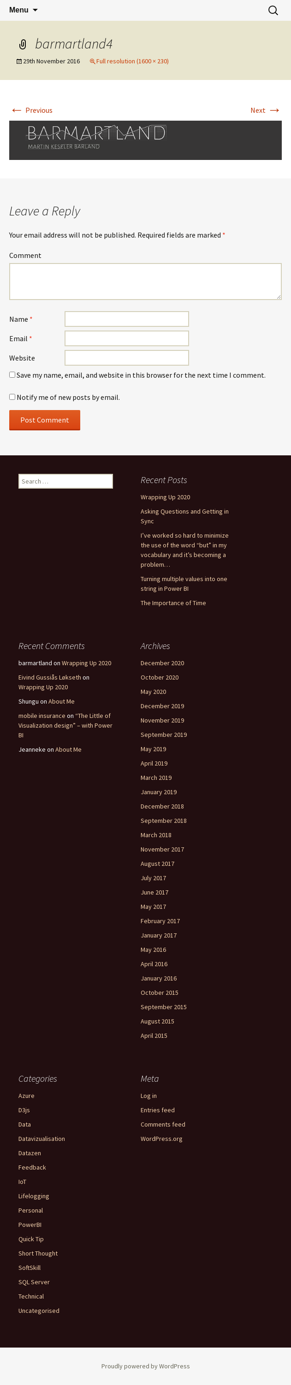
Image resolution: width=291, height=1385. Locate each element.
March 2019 (156, 777)
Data (24, 1124)
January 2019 (159, 792)
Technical (31, 1296)
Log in (149, 1095)
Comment (25, 255)
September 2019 (164, 734)
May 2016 (153, 949)
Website (22, 357)
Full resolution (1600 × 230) (132, 61)
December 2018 (162, 806)
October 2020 (159, 677)
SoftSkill (29, 1267)
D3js (24, 1110)
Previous (31, 110)
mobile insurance (41, 715)
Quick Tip (31, 1239)
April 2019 (154, 763)
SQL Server (34, 1282)
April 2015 (154, 1035)
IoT (22, 1181)
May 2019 (153, 749)
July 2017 (153, 878)
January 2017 (159, 935)
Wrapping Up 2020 (165, 497)
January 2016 (159, 978)
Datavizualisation (41, 1138)
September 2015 (164, 1007)
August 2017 (157, 863)
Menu (19, 10)
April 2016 (154, 964)
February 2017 (160, 921)
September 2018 (164, 820)
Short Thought (38, 1253)
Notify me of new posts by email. (68, 397)
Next (266, 110)
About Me (61, 701)
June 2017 (154, 892)
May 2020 (153, 691)
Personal (30, 1210)
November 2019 (162, 720)
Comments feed (163, 1124)
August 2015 (157, 1021)
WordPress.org (162, 1138)
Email (20, 338)
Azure (26, 1095)
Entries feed (158, 1110)
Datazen (29, 1153)
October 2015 (159, 992)
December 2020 (162, 663)
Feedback (32, 1167)
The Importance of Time (173, 603)
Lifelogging (33, 1196)
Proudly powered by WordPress (145, 1366)
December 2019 (162, 706)
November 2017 (162, 849)
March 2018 (156, 835)
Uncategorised (38, 1310)
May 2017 (153, 906)
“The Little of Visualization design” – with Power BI (65, 725)
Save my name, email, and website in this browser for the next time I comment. (141, 375)
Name (21, 319)
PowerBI (30, 1224)
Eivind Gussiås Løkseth (49, 677)
